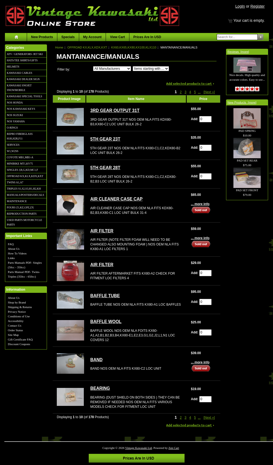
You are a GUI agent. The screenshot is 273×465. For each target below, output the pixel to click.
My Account (92, 37)
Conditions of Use (19, 316)
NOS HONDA (15, 102)
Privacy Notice (17, 311)
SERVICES (13, 144)
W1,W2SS (13, 151)
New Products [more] (241, 102)
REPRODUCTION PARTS (22, 213)
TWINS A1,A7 (15, 182)
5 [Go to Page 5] (195, 92)
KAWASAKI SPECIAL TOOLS (24, 96)
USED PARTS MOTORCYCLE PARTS (24, 222)
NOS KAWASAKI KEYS (21, 108)
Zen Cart (173, 447)
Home (59, 47)
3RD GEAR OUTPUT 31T (115, 110)
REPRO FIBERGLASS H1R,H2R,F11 (20, 136)
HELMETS (13, 66)
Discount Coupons (19, 344)
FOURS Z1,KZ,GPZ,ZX (20, 207)
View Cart (117, 37)
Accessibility (15, 321)
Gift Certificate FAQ (20, 339)
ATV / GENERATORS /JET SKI (25, 54)
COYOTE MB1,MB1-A (20, 157)
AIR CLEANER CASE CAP (116, 199)
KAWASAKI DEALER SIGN (23, 79)
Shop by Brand (17, 302)
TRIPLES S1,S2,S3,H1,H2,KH (24, 188)
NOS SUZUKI (15, 115)
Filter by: (63, 69)
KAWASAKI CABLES (19, 72)
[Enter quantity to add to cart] (205, 119)
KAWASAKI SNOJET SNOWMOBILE (19, 88)
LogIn (240, 6)
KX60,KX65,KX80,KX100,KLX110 (133, 47)
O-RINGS (12, 127)
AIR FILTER (102, 231)
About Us (13, 248)
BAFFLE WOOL (105, 321)
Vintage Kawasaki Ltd (138, 447)
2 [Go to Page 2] (181, 92)
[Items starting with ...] (151, 68)
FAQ (11, 244)
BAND (96, 359)
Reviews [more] (238, 51)
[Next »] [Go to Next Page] (209, 92)
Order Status (15, 330)
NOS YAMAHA (16, 121)
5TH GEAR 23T (105, 139)
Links (11, 258)
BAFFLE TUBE (105, 295)
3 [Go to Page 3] (185, 92)
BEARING (100, 388)
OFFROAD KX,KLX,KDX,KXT (25, 176)
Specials (68, 37)
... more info (200, 204)
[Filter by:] (112, 68)
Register (257, 6)
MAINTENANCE (17, 201)
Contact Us (14, 325)
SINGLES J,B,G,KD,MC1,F (22, 169)
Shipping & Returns (20, 307)
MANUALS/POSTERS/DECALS (25, 194)
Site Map (13, 334)
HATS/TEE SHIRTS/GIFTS (22, 60)
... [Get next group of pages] (199, 92)
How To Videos (17, 253)
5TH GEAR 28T (105, 167)
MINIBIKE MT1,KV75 (20, 163)
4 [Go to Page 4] (190, 92)
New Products (42, 37)
